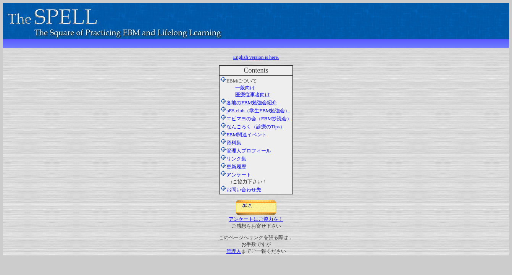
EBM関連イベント (243, 135)
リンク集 (233, 159)
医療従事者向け (252, 94)
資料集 (230, 143)
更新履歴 (233, 167)
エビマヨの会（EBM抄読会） (256, 118)
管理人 (233, 251)
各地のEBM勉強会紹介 (251, 102)
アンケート (238, 175)
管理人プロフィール (245, 151)
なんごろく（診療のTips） (252, 126)
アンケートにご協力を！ (256, 216)
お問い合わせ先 (243, 189)
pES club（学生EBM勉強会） (255, 110)
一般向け (245, 88)
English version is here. (256, 57)
